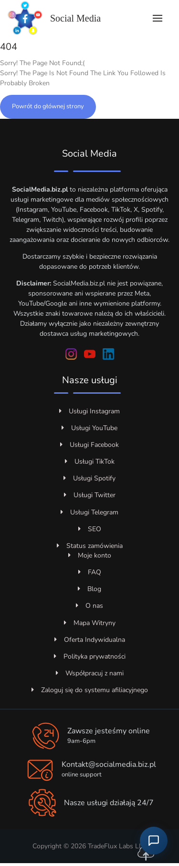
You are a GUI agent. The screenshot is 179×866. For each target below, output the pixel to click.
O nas (89, 605)
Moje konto (89, 555)
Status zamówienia (90, 545)
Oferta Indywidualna (89, 639)
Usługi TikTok (90, 461)
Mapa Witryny (90, 622)
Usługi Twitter (90, 495)
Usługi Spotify (89, 478)
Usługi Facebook (89, 444)
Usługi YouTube (89, 428)
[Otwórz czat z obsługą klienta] (154, 841)
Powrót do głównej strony (48, 106)
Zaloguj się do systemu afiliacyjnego (90, 690)
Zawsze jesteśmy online (108, 731)
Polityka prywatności (90, 656)
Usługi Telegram (89, 512)
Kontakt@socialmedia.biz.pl (109, 764)
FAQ (89, 572)
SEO (89, 529)
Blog (89, 588)
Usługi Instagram (89, 411)
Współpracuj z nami (90, 673)
